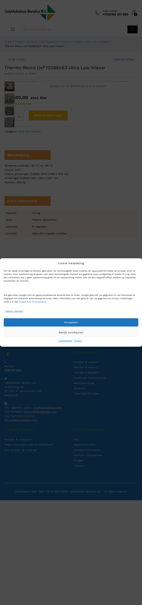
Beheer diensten (14, 311)
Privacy (78, 341)
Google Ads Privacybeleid (32, 301)
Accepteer (71, 322)
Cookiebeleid (65, 341)
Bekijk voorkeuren (71, 332)
